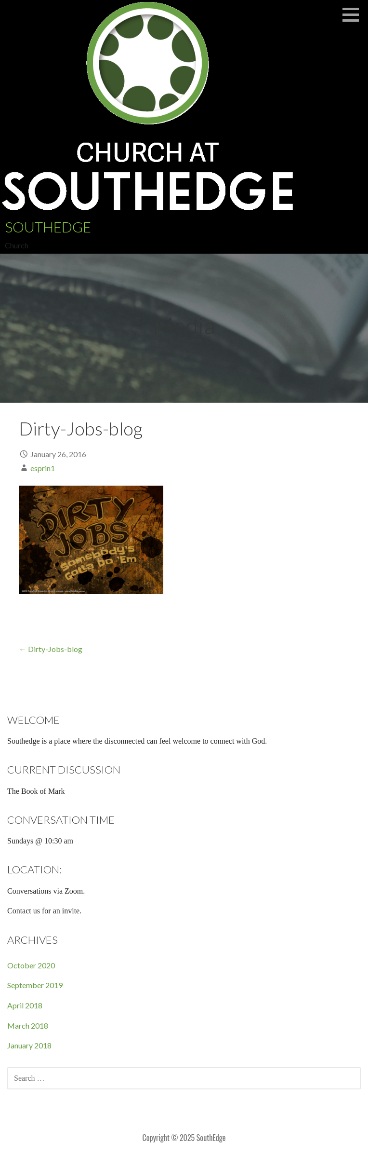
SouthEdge (48, 226)
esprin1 (42, 468)
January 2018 (29, 1045)
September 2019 (35, 985)
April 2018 (24, 1005)
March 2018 (27, 1025)
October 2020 (31, 965)
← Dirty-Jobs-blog (50, 648)
